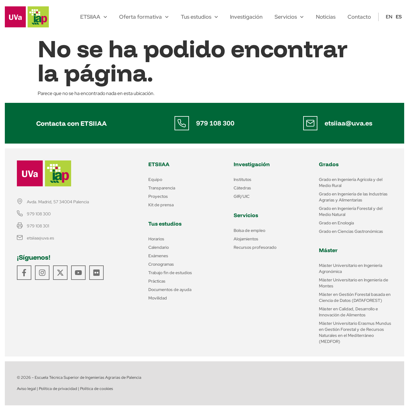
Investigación (246, 17)
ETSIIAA (93, 17)
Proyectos (158, 196)
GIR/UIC (242, 196)
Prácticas (156, 281)
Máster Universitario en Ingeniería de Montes (353, 283)
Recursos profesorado (255, 247)
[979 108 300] (182, 123)
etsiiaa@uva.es (348, 123)
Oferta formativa (144, 17)
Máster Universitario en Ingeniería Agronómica (350, 268)
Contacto (359, 17)
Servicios (289, 17)
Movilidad (157, 298)
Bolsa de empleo (249, 230)
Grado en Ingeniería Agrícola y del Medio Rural (350, 182)
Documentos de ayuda (169, 289)
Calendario (158, 247)
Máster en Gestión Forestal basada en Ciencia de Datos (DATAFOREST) (355, 297)
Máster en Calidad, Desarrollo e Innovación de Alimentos (348, 312)
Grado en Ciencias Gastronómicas (351, 231)
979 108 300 (215, 123)
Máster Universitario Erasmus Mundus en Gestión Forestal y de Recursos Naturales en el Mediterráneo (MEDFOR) (355, 332)
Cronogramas (161, 264)
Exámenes (158, 255)
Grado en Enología (336, 223)
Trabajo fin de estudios (170, 272)
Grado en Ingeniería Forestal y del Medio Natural (350, 211)
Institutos (242, 179)
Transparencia (161, 188)
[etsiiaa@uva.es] (310, 123)
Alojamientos (246, 239)
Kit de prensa (161, 205)
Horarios (156, 239)
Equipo (155, 179)
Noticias (325, 17)
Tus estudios (199, 17)
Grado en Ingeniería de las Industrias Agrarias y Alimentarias (353, 197)
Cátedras (242, 188)
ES (399, 17)
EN (389, 17)
